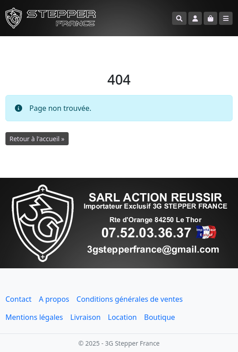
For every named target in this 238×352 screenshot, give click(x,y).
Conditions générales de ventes (129, 299)
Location (122, 317)
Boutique (159, 317)
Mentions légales (34, 317)
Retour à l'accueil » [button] (37, 138)
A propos (54, 299)
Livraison (85, 317)
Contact (18, 299)
